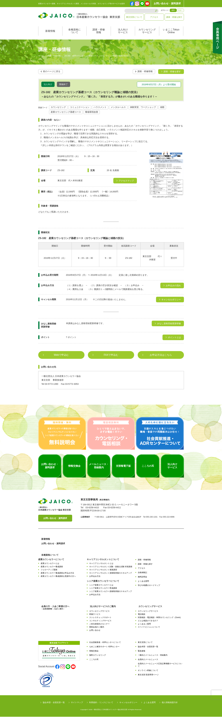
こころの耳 (94, 660)
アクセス (154, 17)
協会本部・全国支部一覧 (148, 647)
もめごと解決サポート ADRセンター (104, 647)
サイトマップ (77, 703)
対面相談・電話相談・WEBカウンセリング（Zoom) (159, 618)
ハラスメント (100, 107)
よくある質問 (143, 581)
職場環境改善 (91, 112)
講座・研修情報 (98, 31)
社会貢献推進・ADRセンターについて (105, 643)
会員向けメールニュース (148, 660)
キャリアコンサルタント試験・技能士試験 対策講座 (110, 567)
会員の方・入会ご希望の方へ (55, 608)
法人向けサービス (123, 31)
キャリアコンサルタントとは (101, 564)
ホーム (41, 56)
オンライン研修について (148, 671)
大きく (180, 10)
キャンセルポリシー (128, 703)
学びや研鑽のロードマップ (149, 586)
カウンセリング (58, 107)
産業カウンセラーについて (51, 560)
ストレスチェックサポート (100, 618)
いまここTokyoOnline (171, 31)
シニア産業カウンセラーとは (101, 585)
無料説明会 (142, 577)
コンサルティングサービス (100, 621)
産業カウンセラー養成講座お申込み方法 (57, 573)
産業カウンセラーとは (50, 564)
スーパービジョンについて (149, 627)
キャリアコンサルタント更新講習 (103, 570)
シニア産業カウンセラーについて (103, 581)
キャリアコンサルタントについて (103, 560)
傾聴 (162, 107)
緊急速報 (141, 651)
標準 (173, 10)
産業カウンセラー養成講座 (52, 567)
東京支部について (134, 17)
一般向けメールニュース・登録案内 (152, 655)
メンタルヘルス (118, 107)
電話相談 (141, 615)
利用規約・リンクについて (101, 703)
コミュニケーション (79, 107)
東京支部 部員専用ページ (148, 675)
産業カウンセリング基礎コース (66, 112)
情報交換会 (94, 651)
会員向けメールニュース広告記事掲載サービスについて (160, 665)
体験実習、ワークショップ (143, 107)
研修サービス (94, 615)
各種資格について (74, 31)
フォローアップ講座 (49, 570)
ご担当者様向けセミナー (99, 624)
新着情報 (50, 31)
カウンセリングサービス (147, 31)
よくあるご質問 (144, 624)
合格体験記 (142, 573)
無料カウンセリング (97, 655)
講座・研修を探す (174, 17)
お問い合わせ (94, 630)
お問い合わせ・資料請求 (167, 3)
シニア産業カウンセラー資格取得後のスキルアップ (110, 592)
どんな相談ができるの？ (148, 621)
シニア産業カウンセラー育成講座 (103, 588)
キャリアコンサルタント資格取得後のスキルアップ (110, 573)
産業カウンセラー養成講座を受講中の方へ (58, 576)
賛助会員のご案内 (96, 627)
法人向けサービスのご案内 (103, 607)
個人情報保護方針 (170, 703)
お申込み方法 (94, 576)
